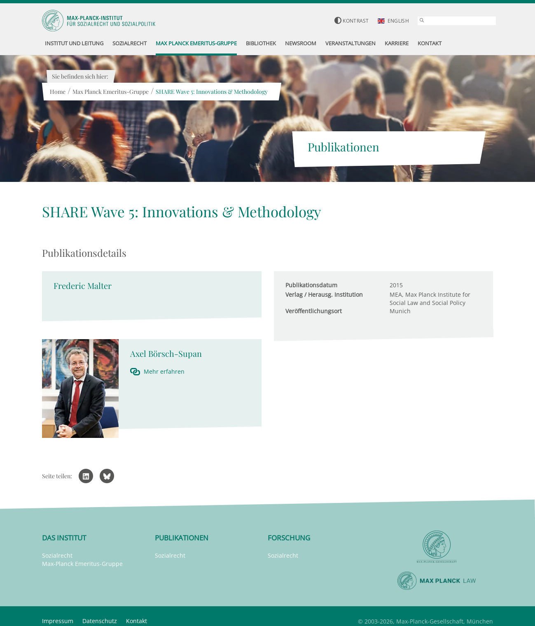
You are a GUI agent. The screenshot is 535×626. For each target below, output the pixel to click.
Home (57, 91)
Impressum (57, 621)
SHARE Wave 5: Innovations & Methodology (211, 91)
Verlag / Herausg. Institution (324, 294)
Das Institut (64, 537)
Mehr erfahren (164, 371)
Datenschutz (99, 621)
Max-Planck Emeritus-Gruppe (82, 564)
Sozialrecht (57, 555)
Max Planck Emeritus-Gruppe (110, 91)
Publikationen (181, 537)
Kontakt (136, 621)
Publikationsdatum (311, 285)
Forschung (289, 537)
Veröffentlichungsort (313, 311)
